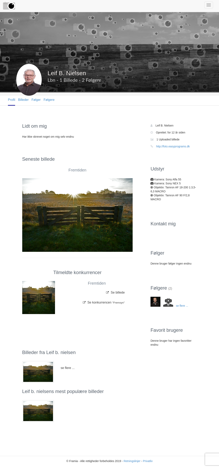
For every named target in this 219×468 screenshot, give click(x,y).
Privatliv (148, 461)
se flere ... (67, 368)
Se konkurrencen (104, 302)
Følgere (48, 99)
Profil (11, 99)
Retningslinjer (131, 461)
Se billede (115, 292)
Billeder (23, 99)
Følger (36, 99)
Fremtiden (77, 170)
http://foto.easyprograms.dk (173, 146)
